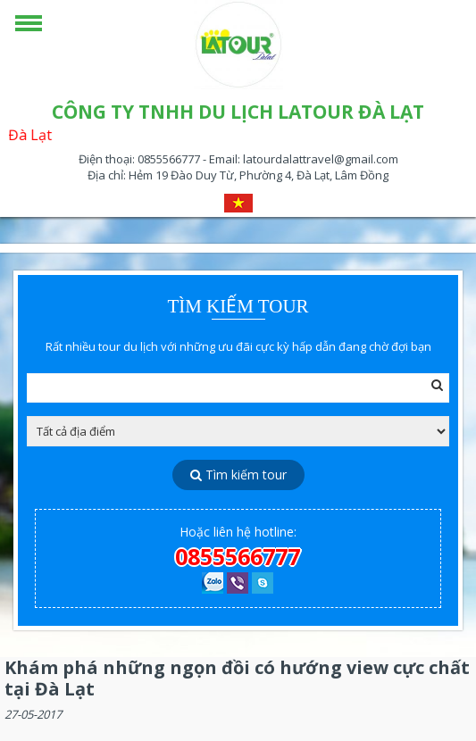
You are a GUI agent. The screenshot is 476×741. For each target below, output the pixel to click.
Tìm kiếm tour (238, 474)
